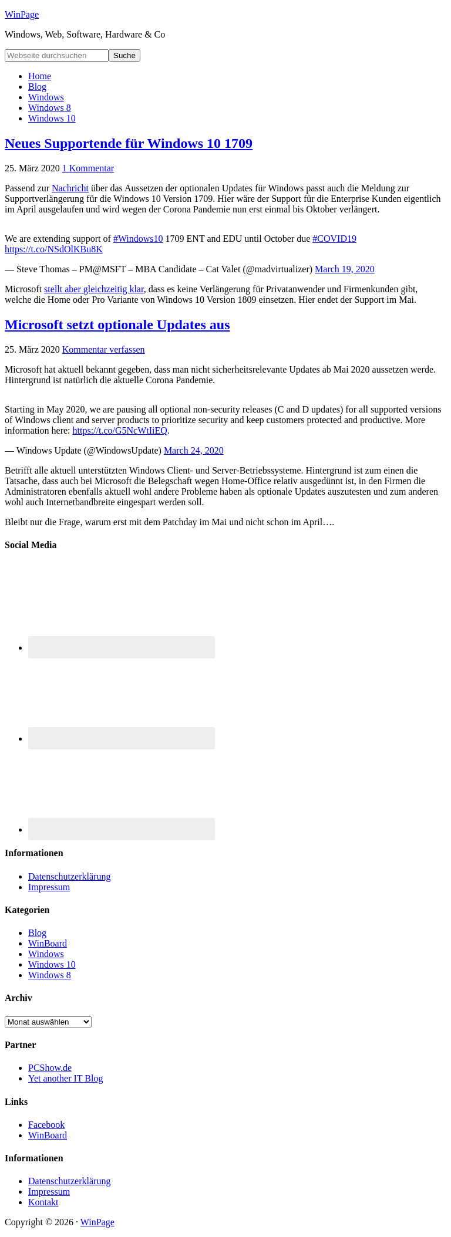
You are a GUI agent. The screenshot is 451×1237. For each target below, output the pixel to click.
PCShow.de (50, 1068)
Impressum (49, 887)
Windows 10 (52, 964)
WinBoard (47, 943)
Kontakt (43, 1202)
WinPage (22, 14)
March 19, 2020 (345, 269)
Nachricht (70, 188)
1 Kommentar (88, 168)
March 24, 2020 (194, 450)
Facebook (46, 1125)
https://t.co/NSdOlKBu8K (54, 249)
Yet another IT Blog (65, 1078)
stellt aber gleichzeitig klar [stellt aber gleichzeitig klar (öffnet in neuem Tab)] (94, 289)
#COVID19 (334, 239)
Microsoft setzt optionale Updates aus (117, 324)
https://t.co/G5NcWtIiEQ (120, 430)
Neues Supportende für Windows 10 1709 (129, 143)
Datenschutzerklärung (69, 876)
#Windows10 (138, 239)
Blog (37, 933)
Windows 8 (49, 975)
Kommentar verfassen (103, 349)
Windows (46, 954)
